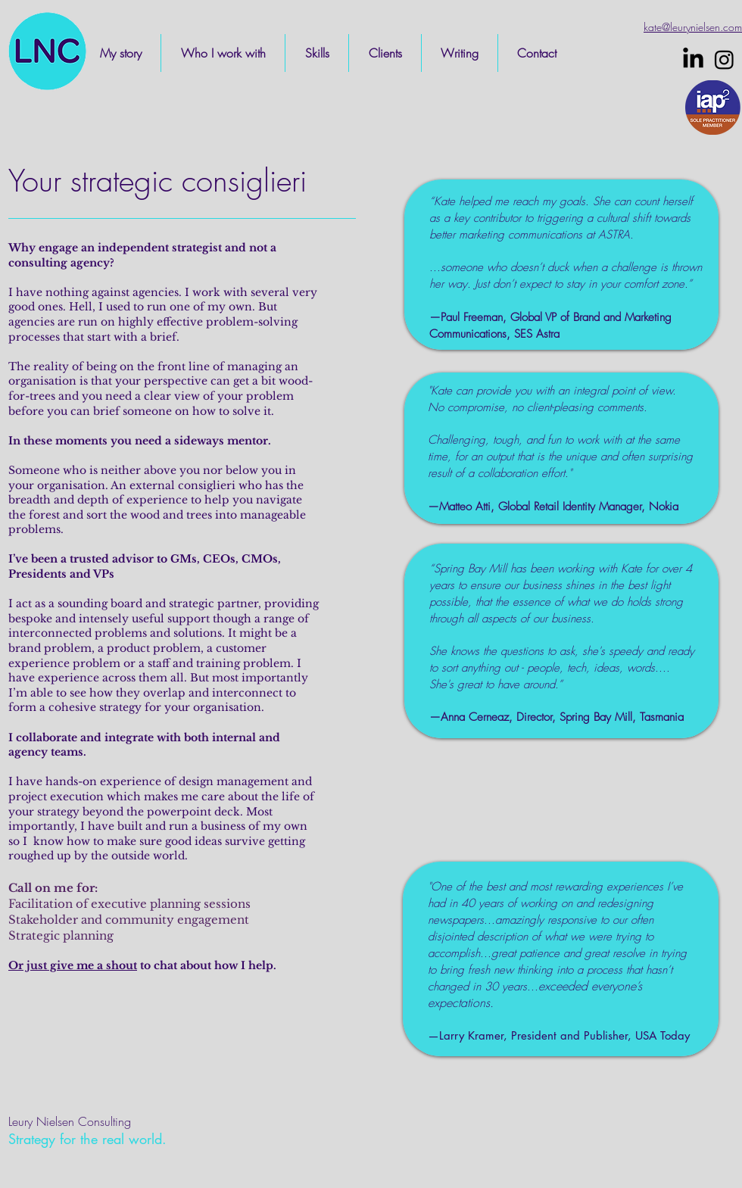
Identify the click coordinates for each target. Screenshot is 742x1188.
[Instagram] (724, 59)
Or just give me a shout (72, 965)
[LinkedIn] (693, 59)
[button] (223, 53)
